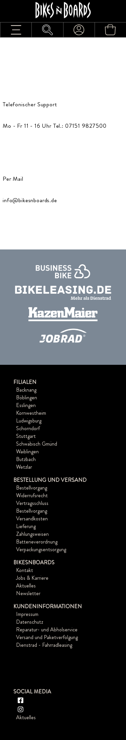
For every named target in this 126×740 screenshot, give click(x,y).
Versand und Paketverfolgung (47, 637)
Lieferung (26, 526)
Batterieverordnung (36, 542)
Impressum (27, 614)
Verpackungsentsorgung (41, 549)
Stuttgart (26, 436)
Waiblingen (27, 451)
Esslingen (26, 405)
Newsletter (28, 593)
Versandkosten (32, 518)
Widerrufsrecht (32, 495)
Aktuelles (26, 585)
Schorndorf (28, 428)
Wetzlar (24, 467)
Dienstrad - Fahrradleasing (44, 645)
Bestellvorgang (31, 488)
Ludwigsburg (28, 420)
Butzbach (26, 459)
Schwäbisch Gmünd (36, 444)
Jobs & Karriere (32, 578)
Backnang (26, 390)
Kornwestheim (31, 413)
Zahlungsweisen (32, 534)
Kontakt (24, 570)
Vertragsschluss (32, 503)
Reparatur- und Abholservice (47, 629)
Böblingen (26, 397)
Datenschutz (29, 622)
